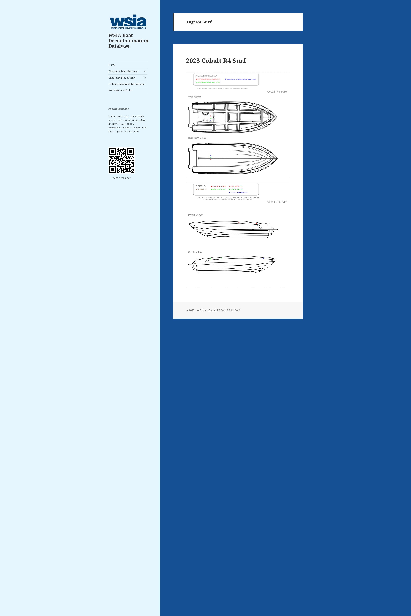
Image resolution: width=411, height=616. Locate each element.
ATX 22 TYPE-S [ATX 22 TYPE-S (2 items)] (115, 120)
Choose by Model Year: (122, 77)
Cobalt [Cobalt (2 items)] (142, 120)
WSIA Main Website (120, 90)
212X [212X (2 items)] (126, 116)
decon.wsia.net (122, 178)
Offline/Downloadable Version (126, 84)
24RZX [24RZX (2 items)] (120, 116)
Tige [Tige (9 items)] (117, 131)
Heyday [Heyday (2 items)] (122, 123)
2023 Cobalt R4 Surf (216, 60)
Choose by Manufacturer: (123, 71)
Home (112, 65)
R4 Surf (235, 310)
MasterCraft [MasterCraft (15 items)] (114, 127)
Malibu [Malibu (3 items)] (130, 123)
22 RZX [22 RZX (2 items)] (111, 116)
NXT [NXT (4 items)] (144, 127)
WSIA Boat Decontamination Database (128, 40)
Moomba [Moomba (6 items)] (125, 127)
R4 (228, 310)
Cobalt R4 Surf (217, 310)
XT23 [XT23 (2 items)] (127, 131)
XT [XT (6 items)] (122, 131)
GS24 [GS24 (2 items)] (114, 123)
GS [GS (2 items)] (109, 123)
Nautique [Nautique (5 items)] (135, 127)
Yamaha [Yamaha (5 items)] (135, 131)
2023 (192, 310)
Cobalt (204, 310)
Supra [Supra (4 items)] (111, 131)
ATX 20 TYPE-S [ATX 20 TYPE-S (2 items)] (137, 116)
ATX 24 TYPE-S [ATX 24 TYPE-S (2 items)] (130, 120)
